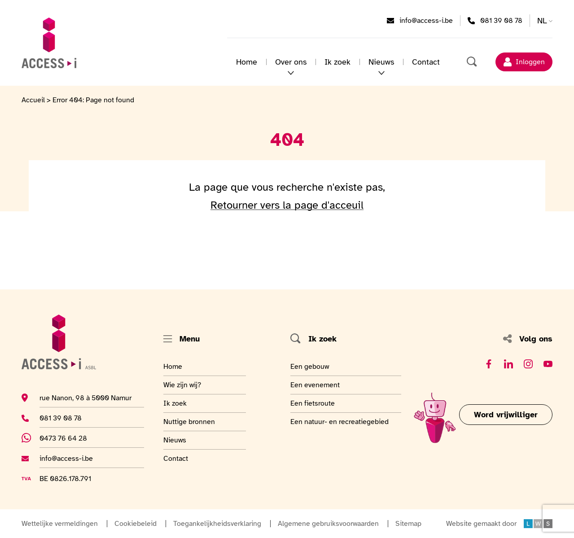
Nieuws (381, 62)
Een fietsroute (312, 403)
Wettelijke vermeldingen (60, 523)
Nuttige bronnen (189, 421)
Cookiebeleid (135, 523)
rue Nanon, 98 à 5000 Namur (85, 397)
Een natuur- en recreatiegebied (339, 421)
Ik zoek (337, 62)
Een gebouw (310, 366)
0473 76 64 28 (69, 438)
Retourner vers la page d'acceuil (287, 205)
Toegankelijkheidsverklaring (217, 523)
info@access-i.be (426, 20)
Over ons (291, 62)
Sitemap (408, 523)
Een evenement (315, 384)
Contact (426, 62)
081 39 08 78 (501, 20)
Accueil (33, 100)
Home (246, 62)
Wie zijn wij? (185, 384)
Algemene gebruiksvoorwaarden (328, 523)
